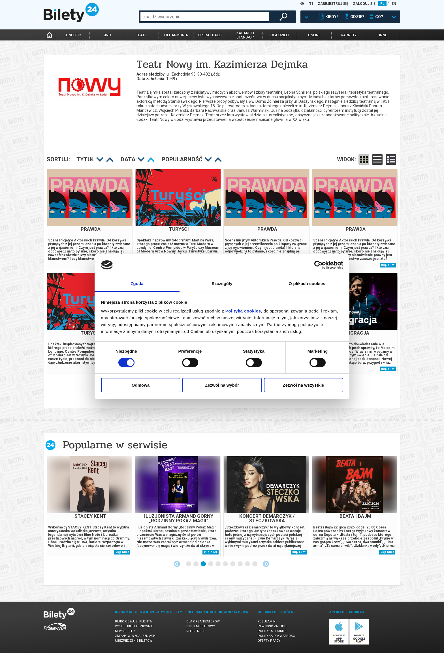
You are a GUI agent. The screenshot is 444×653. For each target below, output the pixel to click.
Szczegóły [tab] (222, 283)
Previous (177, 564)
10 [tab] (255, 564)
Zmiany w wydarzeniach (135, 636)
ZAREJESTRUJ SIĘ (333, 4)
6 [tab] (226, 564)
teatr (141, 35)
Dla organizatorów (203, 621)
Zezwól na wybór (222, 385)
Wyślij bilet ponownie (134, 626)
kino (107, 35)
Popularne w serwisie (115, 444)
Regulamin (267, 621)
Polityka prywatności (277, 636)
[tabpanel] (89, 506)
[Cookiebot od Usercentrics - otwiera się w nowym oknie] (318, 265)
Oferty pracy (269, 641)
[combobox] (204, 16)
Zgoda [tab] (137, 283)
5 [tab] (218, 564)
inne (383, 35)
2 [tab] (196, 564)
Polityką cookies (243, 311)
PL (382, 4)
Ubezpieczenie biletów (133, 641)
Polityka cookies (272, 631)
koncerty (72, 35)
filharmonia (176, 35)
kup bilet (387, 265)
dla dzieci (279, 35)
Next (266, 564)
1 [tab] (189, 564)
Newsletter (125, 631)
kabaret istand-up (245, 35)
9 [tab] (248, 564)
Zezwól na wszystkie (303, 385)
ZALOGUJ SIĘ (364, 4)
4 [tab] (211, 564)
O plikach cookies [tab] (307, 283)
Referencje (195, 631)
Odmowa (141, 385)
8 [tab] (240, 564)
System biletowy (200, 626)
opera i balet (210, 35)
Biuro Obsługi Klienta (133, 621)
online (314, 35)
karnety (349, 35)
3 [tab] (203, 564)
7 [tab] (233, 564)
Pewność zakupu (272, 626)
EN (394, 4)
